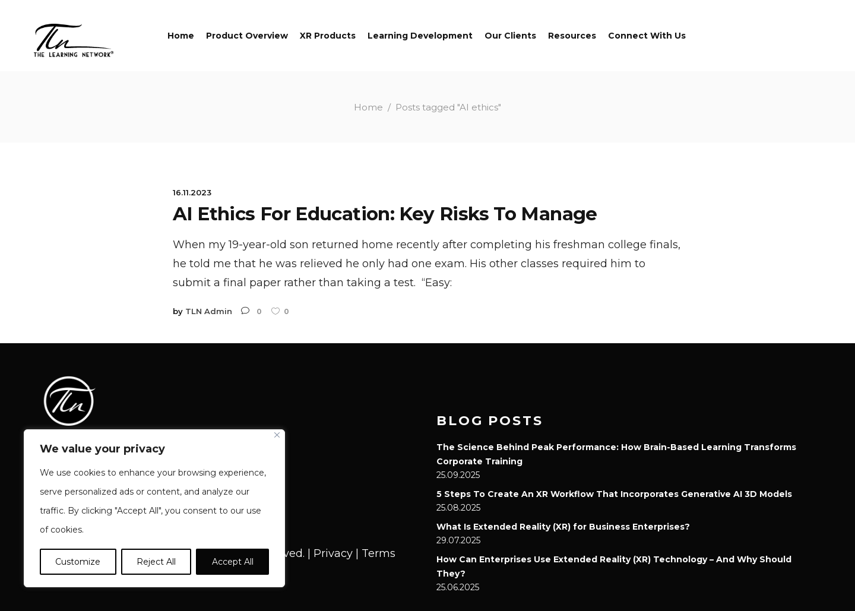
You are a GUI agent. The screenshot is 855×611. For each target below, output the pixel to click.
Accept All (233, 561)
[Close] (277, 435)
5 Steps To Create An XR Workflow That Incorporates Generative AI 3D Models (614, 494)
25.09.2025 (458, 475)
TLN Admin (208, 311)
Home (368, 107)
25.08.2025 (458, 507)
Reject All (156, 561)
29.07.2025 (458, 540)
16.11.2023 (192, 192)
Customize (77, 561)
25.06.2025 (457, 587)
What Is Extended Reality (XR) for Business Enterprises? (563, 526)
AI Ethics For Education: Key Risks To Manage (390, 213)
